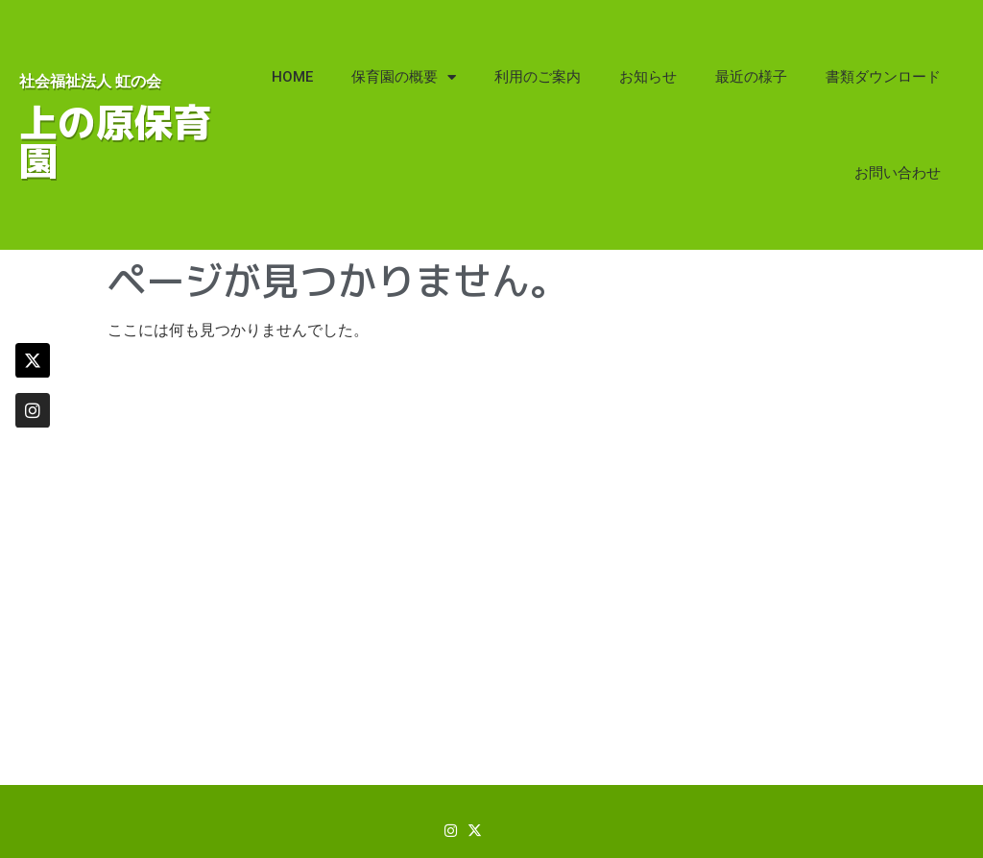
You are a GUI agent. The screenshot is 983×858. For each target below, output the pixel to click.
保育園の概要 (403, 77)
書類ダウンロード (883, 77)
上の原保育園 (115, 141)
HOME (292, 77)
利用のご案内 (537, 77)
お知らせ (648, 77)
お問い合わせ (897, 173)
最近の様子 (751, 77)
